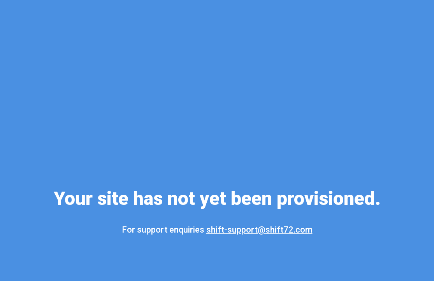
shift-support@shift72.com (259, 230)
